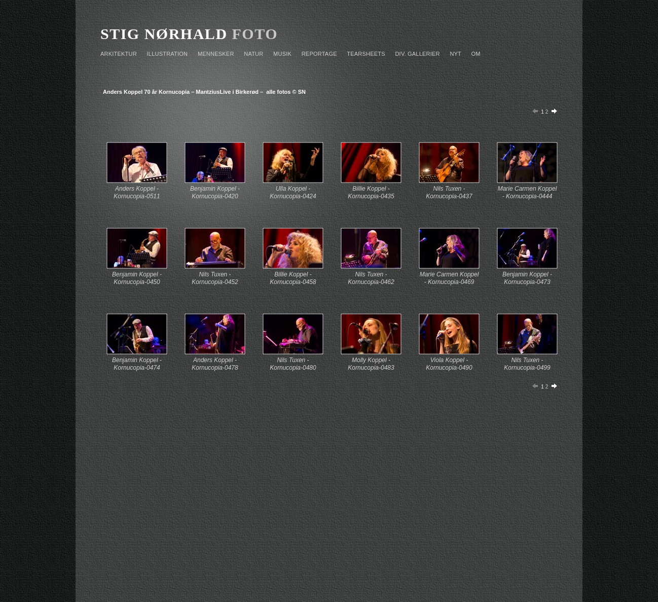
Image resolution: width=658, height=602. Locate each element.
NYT (455, 54)
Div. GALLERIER (417, 54)
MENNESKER (216, 54)
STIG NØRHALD (164, 33)
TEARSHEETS (366, 54)
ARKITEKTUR (118, 54)
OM (476, 54)
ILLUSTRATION (167, 54)
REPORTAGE (319, 54)
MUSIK (282, 54)
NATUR (253, 54)
